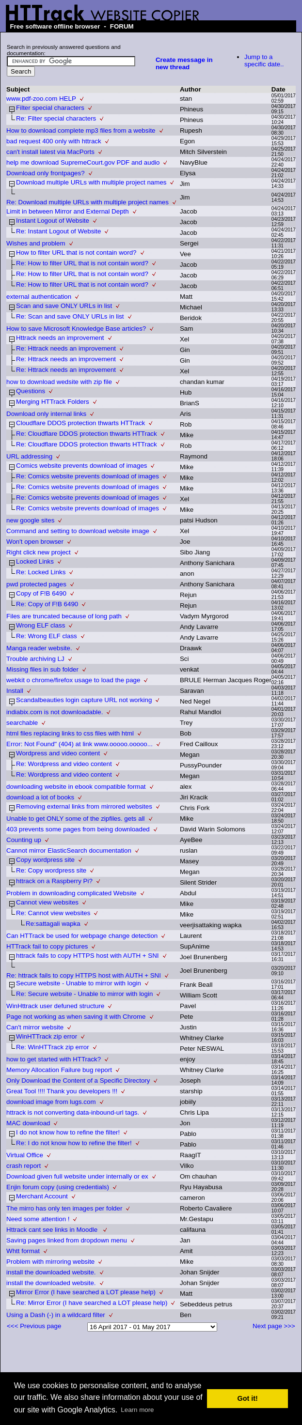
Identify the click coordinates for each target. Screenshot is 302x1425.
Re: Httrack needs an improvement (66, 348)
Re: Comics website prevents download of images (87, 476)
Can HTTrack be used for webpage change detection (82, 935)
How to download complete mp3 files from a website (80, 130)
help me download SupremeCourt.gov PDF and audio (82, 162)
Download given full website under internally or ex (77, 1176)
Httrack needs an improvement (60, 337)
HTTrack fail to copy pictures (47, 946)
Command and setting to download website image (77, 531)
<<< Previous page (34, 1326)
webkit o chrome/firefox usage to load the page (73, 680)
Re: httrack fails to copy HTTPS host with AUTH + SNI (83, 975)
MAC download (28, 1123)
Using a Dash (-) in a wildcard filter (55, 1314)
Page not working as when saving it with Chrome (75, 1016)
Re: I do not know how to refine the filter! (74, 1143)
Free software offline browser (55, 26)
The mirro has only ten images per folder (64, 1208)
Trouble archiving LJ (35, 658)
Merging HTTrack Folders (52, 401)
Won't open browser (35, 541)
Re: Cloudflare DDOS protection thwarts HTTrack (86, 433)
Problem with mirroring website (50, 1261)
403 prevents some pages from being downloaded (78, 829)
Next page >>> (274, 1326)
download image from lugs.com (50, 1101)
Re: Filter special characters (56, 118)
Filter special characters (50, 107)
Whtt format (23, 1251)
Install (14, 690)
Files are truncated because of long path (64, 616)
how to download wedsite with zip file (59, 381)
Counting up (23, 839)
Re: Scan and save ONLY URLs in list (70, 316)
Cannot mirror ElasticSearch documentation (68, 850)
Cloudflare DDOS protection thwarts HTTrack (80, 423)
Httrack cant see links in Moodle (52, 1229)
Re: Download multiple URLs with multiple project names (87, 202)
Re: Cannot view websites (53, 913)
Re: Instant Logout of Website (58, 231)
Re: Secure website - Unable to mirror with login (84, 993)
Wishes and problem (35, 243)
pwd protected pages (36, 584)
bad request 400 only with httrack (53, 141)
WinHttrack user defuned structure (55, 1006)
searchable (22, 722)
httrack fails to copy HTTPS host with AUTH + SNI (87, 955)
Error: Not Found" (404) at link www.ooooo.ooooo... (79, 744)
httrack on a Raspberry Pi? (54, 881)
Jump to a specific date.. (264, 60)
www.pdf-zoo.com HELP (41, 98)
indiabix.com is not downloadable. (54, 712)
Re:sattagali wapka (53, 923)
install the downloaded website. (51, 1272)
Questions (30, 391)
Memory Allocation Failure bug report (59, 1069)
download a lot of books (40, 797)
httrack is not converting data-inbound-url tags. (72, 1112)
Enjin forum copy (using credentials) (57, 1187)
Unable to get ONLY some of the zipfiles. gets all (75, 818)
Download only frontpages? (45, 173)
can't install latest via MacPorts (50, 151)
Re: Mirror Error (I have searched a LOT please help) (91, 1302)
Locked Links (35, 561)
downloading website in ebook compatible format (75, 786)
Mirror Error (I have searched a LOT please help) (86, 1292)
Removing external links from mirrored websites (84, 806)
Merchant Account (42, 1196)
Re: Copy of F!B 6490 (47, 604)
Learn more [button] (137, 1409)
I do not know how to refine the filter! (68, 1132)
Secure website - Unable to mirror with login (78, 983)
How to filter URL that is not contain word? (76, 252)
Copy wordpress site (45, 859)
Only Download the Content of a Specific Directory (78, 1080)
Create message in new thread (184, 63)
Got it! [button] (248, 1398)
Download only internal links (46, 413)
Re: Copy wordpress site (51, 870)
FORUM (122, 26)
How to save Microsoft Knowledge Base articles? (76, 328)
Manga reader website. (39, 648)
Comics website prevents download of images (81, 465)
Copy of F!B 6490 (41, 593)
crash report (23, 1165)
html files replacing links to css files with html (70, 733)
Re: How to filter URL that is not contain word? (82, 263)
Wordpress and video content (58, 753)
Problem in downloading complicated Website (71, 893)
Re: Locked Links (40, 572)
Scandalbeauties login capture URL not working (84, 700)
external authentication (38, 296)
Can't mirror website (35, 1027)
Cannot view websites (47, 902)
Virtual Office (24, 1155)
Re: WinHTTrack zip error (52, 1047)
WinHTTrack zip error (46, 1036)
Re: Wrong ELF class (46, 636)
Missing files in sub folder (42, 669)
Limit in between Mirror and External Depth (67, 211)
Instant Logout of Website (52, 220)
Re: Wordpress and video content (64, 763)
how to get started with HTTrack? (53, 1059)
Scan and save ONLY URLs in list (64, 305)
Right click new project (38, 552)
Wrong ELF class (40, 625)
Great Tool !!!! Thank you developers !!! (61, 1091)
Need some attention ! (37, 1219)
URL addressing (29, 456)
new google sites (30, 520)
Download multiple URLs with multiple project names (91, 182)
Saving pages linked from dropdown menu (66, 1240)
